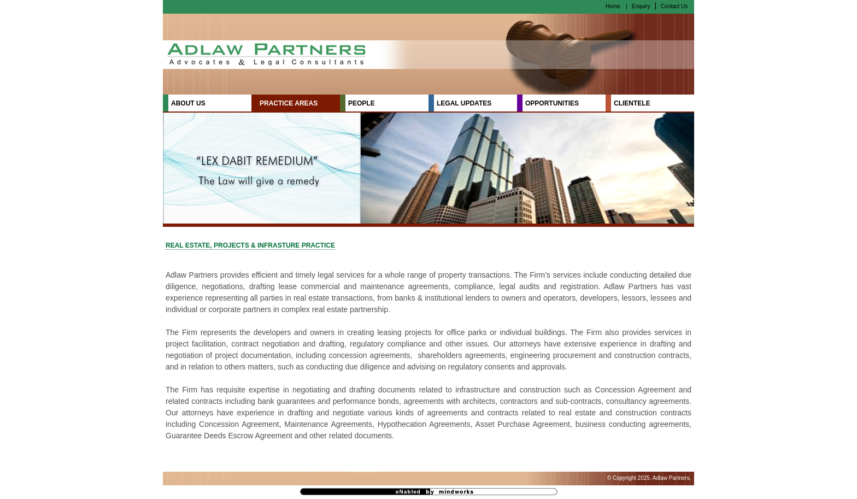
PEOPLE (361, 103)
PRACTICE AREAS (289, 103)
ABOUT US (188, 103)
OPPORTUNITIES (552, 103)
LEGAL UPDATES (464, 103)
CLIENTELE (632, 103)
